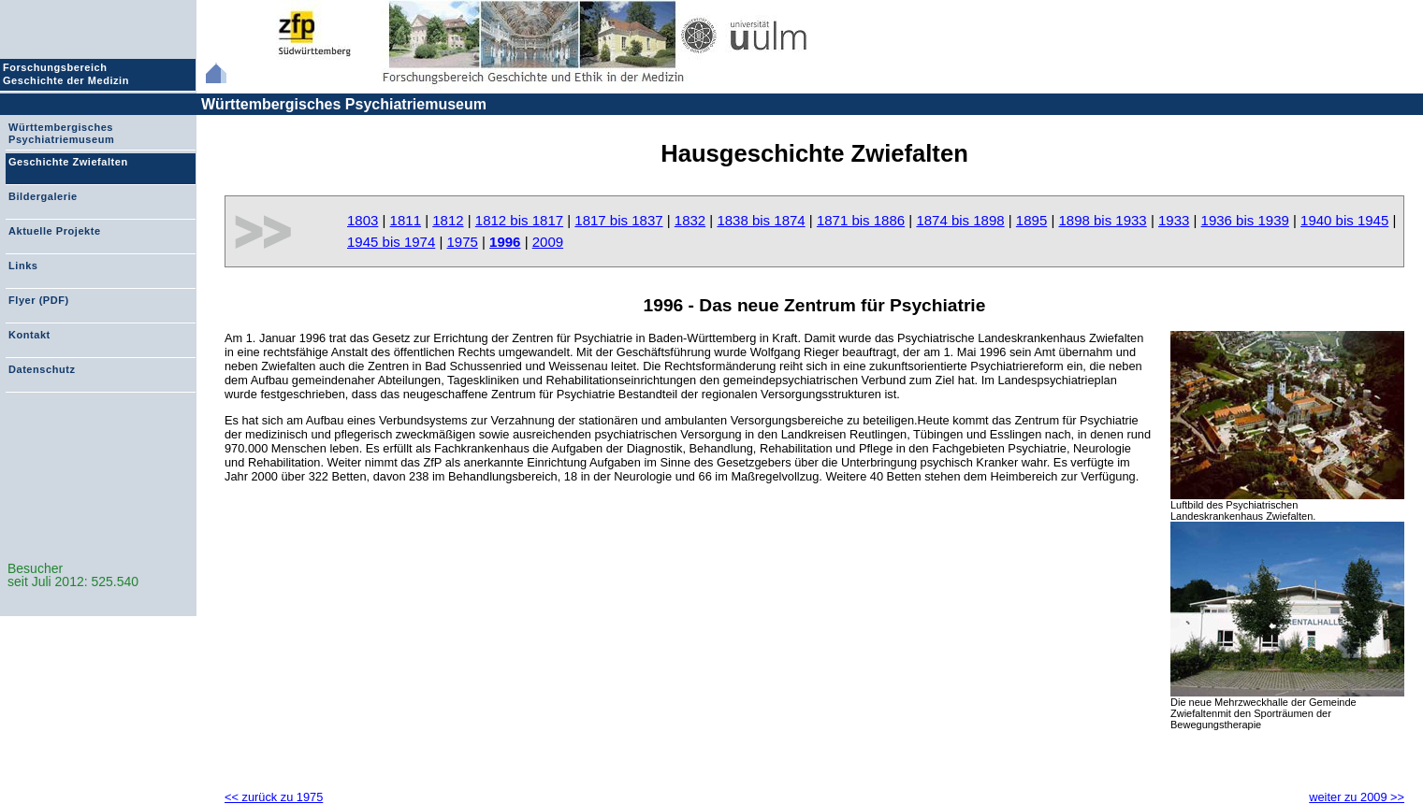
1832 (690, 220)
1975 (461, 242)
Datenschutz (41, 369)
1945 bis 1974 (391, 242)
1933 (1173, 220)
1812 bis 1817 (519, 220)
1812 (447, 220)
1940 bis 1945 (1344, 220)
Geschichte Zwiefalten (68, 161)
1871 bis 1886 (861, 220)
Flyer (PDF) (38, 300)
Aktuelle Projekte (54, 231)
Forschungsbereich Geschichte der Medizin (68, 74)
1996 (504, 242)
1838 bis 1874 (761, 220)
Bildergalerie (43, 196)
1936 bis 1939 (1245, 220)
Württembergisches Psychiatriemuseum (343, 104)
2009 (547, 242)
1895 (1031, 220)
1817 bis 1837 (618, 220)
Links (22, 265)
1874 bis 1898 (960, 220)
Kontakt (29, 334)
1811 (405, 220)
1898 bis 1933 (1102, 220)
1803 (362, 220)
